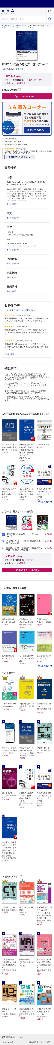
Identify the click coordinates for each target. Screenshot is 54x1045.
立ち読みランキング (20, 26)
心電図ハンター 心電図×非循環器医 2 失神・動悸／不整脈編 (24, 549)
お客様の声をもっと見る (18, 157)
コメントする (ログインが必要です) (18, 310)
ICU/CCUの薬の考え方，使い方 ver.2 (22, 535)
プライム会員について (11, 1042)
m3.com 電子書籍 (6, 26)
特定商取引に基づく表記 (39, 1042)
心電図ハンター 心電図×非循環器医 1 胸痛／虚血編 (24, 542)
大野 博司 (6, 69)
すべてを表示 (9, 354)
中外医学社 (18, 69)
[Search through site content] (23, 18)
